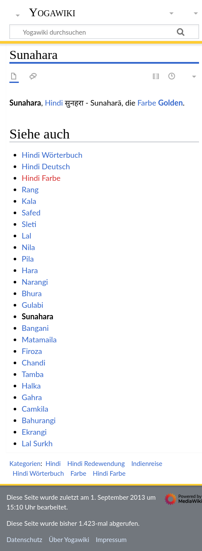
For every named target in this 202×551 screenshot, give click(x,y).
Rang (30, 189)
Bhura (32, 293)
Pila (28, 258)
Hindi (54, 102)
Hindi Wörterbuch (52, 154)
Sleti (29, 224)
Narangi (35, 281)
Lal (26, 235)
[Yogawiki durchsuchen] (104, 31)
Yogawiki (52, 12)
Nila (28, 247)
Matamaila (39, 339)
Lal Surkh (37, 443)
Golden (170, 102)
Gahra (32, 397)
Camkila (35, 408)
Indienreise (146, 463)
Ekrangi (34, 431)
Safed (31, 212)
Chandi (33, 362)
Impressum (111, 539)
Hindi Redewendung (96, 463)
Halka (31, 385)
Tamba (33, 374)
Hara (30, 270)
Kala (29, 201)
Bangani (35, 328)
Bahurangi (39, 420)
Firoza (32, 351)
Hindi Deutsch (46, 166)
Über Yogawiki (69, 539)
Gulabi (33, 304)
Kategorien (25, 463)
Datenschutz (24, 539)
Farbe (147, 102)
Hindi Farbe (41, 178)
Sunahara (37, 316)
